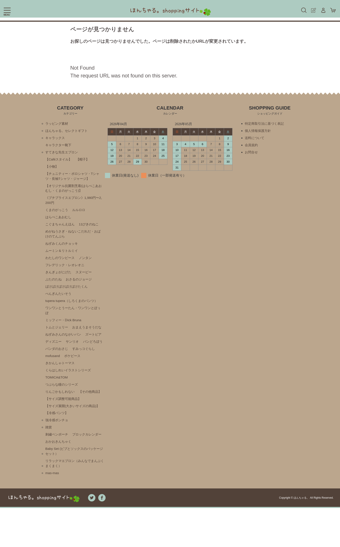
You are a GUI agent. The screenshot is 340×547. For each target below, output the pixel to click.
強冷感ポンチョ (57, 450)
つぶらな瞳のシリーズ (62, 400)
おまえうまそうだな (61, 341)
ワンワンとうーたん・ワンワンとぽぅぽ (73, 316)
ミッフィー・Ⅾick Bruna (64, 327)
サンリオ (95, 356)
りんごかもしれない (61, 408)
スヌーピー (86, 277)
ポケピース (54, 378)
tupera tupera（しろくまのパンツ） (73, 307)
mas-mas (52, 512)
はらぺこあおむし (59, 220)
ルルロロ (81, 213)
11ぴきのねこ (91, 228)
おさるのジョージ (81, 285)
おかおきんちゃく (59, 479)
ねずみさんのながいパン (64, 349)
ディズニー (75, 356)
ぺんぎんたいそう (59, 299)
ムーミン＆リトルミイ (62, 255)
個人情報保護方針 (259, 131)
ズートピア (54, 356)
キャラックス (55, 138)
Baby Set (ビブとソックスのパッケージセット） (74, 489)
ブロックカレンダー (61, 472)
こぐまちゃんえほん (61, 228)
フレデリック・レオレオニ (66, 270)
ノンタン (88, 262)
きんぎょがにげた (59, 277)
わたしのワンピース (61, 262)
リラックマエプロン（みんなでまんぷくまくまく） (74, 502)
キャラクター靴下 (59, 146)
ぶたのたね (54, 285)
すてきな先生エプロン (62, 153)
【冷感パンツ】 (57, 442)
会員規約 (252, 146)
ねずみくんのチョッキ (62, 248)
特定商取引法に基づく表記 (265, 124)
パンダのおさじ (82, 363)
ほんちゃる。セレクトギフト (67, 131)
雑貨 (48, 457)
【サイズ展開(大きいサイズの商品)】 (70, 432)
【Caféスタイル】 (59, 160)
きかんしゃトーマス (82, 378)
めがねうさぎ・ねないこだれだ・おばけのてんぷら (73, 237)
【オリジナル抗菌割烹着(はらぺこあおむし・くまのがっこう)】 (73, 190)
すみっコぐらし (57, 371)
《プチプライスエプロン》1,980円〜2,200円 (74, 203)
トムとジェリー (57, 334)
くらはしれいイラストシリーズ (69, 386)
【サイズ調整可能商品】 (64, 422)
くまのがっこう (57, 213)
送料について (255, 138)
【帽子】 (85, 160)
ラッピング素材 (57, 124)
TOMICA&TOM (57, 393)
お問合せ (252, 153)
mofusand (81, 371)
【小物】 (52, 168)
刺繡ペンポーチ (57, 465)
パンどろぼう (55, 363)
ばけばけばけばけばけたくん (67, 292)
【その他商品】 (57, 415)
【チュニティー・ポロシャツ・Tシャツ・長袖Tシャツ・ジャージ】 (72, 178)
